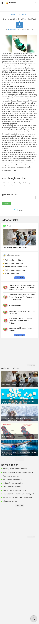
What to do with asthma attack (16, 267)
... (18, 14)
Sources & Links (9, 170)
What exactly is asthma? (12, 487)
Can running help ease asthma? (15, 490)
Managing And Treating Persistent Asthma (21, 329)
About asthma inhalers (13, 273)
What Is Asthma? (15, 305)
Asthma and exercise (11, 476)
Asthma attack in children (14, 260)
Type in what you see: (9, 195)
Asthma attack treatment (14, 263)
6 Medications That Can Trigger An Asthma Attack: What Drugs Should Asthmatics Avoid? (22, 287)
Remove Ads (31, 365)
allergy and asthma (10, 501)
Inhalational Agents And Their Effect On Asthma (22, 312)
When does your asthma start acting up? (18, 472)
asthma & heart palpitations (13, 483)
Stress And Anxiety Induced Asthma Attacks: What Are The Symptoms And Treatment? (22, 297)
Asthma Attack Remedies (12, 479)
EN (35, 3)
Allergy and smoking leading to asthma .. (18, 497)
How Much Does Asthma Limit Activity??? (18, 494)
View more (19, 278)
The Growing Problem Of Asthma (15, 247)
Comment (6, 203)
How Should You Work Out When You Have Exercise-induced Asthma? (21, 321)
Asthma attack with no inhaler (16, 270)
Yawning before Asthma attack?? (15, 469)
